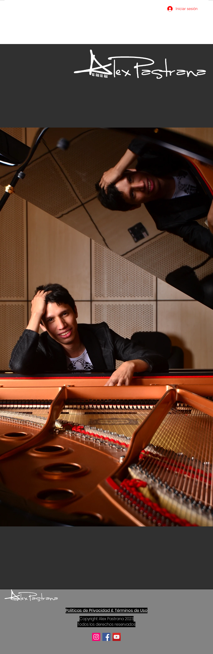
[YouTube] (117, 637)
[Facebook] (106, 637)
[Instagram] (96, 637)
